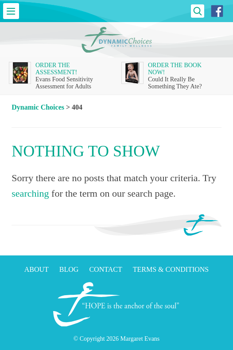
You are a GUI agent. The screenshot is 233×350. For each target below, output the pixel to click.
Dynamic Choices (38, 107)
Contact (105, 269)
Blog (69, 269)
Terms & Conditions (171, 269)
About (36, 269)
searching (30, 193)
